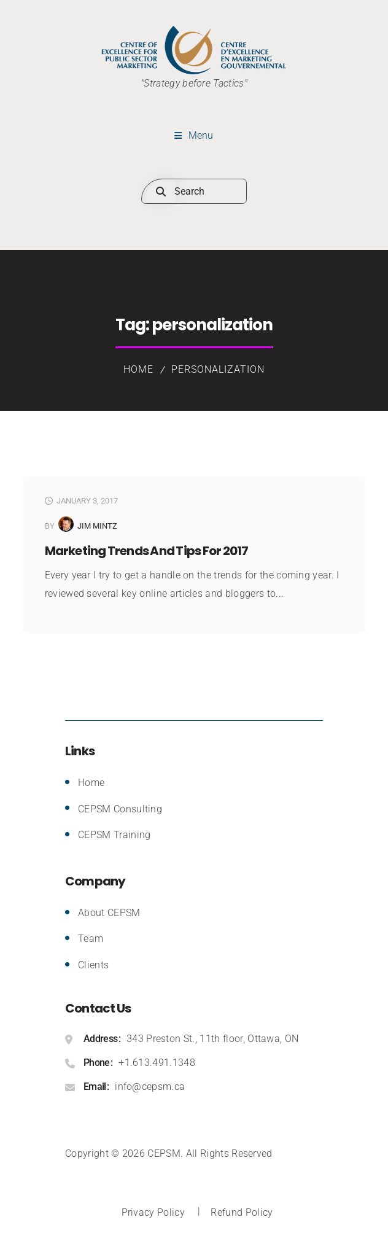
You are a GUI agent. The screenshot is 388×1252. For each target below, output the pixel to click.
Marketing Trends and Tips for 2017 (147, 550)
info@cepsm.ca (150, 1086)
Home (138, 369)
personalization (217, 369)
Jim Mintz (97, 526)
